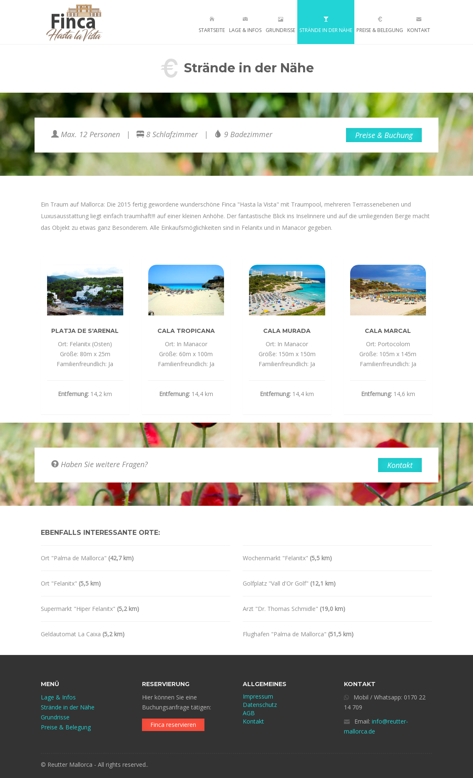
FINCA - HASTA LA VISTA (77, 22)
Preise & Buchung (384, 135)
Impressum (258, 696)
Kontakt (418, 25)
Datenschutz (260, 705)
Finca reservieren (173, 725)
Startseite (212, 25)
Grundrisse (280, 23)
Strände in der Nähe (325, 23)
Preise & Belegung (379, 23)
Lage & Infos (245, 25)
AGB (249, 713)
